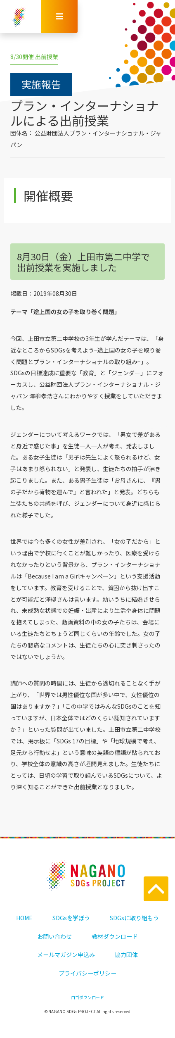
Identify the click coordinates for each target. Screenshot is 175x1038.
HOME (24, 918)
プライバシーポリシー (87, 973)
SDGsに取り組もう (134, 918)
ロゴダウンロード (87, 997)
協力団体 (126, 954)
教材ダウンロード (115, 936)
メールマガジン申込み (66, 954)
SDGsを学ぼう (71, 918)
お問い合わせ (54, 936)
